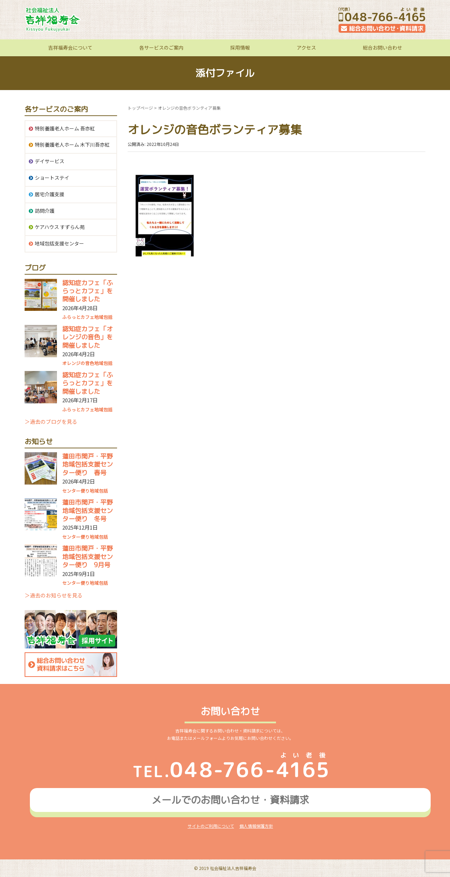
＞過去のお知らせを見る (54, 595)
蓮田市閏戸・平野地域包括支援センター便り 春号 (87, 464)
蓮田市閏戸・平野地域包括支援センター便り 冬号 (87, 510)
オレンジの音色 (78, 363)
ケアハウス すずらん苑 (60, 226)
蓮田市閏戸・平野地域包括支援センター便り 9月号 (87, 556)
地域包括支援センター (59, 243)
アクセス (306, 47)
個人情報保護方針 (256, 826)
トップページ (140, 108)
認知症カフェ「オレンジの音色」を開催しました (87, 337)
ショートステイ (52, 177)
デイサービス (49, 161)
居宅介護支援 (49, 194)
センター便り (76, 490)
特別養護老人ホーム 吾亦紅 (65, 128)
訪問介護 (44, 210)
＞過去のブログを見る (51, 421)
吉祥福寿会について (70, 47)
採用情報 (240, 47)
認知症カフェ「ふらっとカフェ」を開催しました (87, 291)
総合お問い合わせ (382, 47)
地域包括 (103, 317)
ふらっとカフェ (78, 317)
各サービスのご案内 (161, 47)
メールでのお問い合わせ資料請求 (230, 800)
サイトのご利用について (211, 826)
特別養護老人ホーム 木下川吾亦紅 (72, 144)
